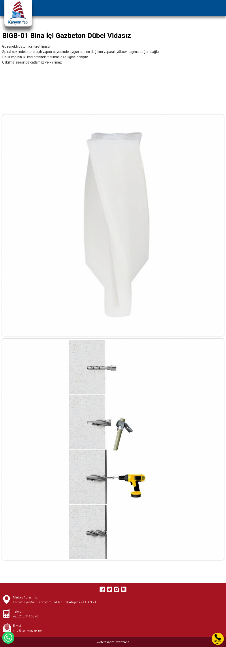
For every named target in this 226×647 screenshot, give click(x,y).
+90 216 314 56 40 (26, 616)
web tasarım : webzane (113, 642)
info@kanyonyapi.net (27, 630)
